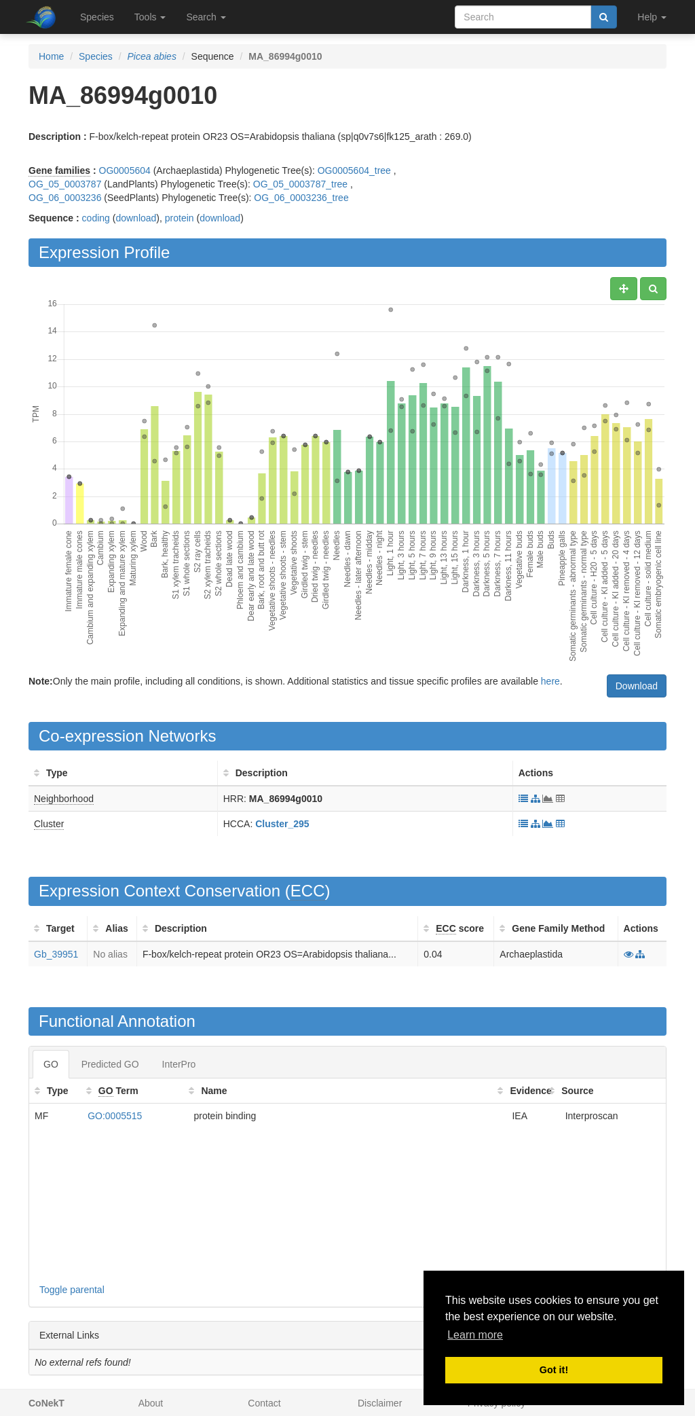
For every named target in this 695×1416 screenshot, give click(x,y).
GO (50, 1064)
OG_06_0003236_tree (301, 197)
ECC (307, 891)
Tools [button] (150, 17)
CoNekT (46, 1403)
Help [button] (651, 17)
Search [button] (205, 17)
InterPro (179, 1064)
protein (179, 218)
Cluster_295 (282, 823)
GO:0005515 (115, 1115)
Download (637, 685)
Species (97, 17)
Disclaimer (380, 1403)
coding (96, 218)
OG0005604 (125, 170)
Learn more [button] (475, 1335)
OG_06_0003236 (65, 197)
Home (51, 56)
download (135, 218)
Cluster (49, 823)
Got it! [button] (554, 1369)
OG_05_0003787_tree (300, 184)
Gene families (59, 170)
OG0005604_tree (354, 170)
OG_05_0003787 (65, 184)
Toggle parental (72, 1289)
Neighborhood (64, 798)
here (550, 681)
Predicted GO (110, 1064)
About (151, 1403)
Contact (264, 1403)
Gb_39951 (56, 954)
